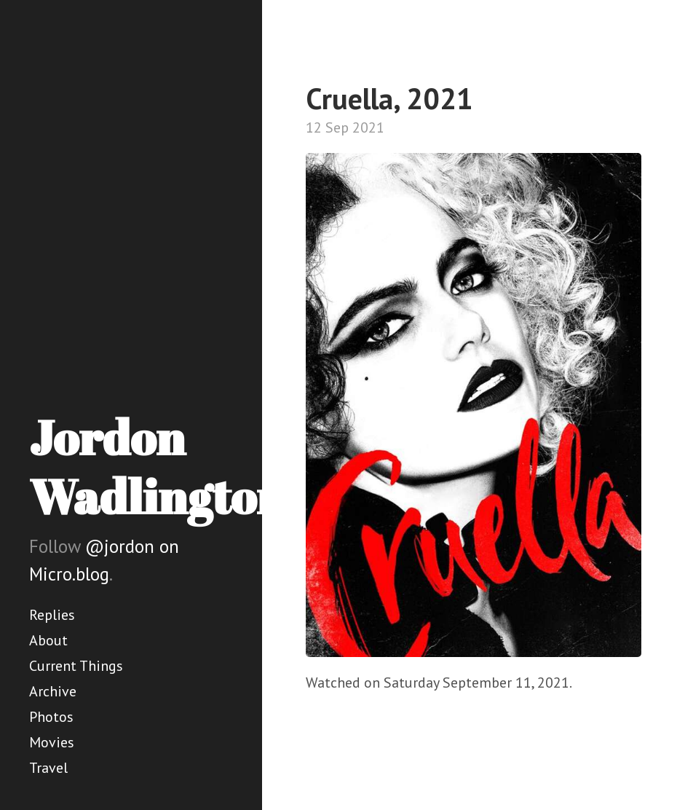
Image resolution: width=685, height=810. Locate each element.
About (48, 640)
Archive (52, 691)
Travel (48, 767)
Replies (52, 614)
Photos (51, 716)
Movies (51, 742)
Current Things (76, 665)
